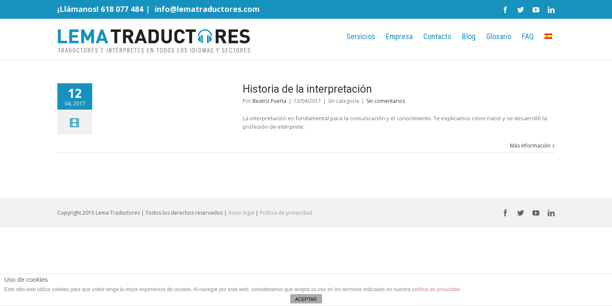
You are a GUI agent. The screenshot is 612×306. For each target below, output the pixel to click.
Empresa (356, 36)
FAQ (519, 36)
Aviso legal (241, 212)
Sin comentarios (385, 101)
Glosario (481, 36)
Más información (530, 145)
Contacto (403, 36)
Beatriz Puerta (269, 101)
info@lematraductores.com (207, 9)
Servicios (309, 36)
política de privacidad (436, 289)
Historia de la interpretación (307, 89)
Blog (443, 36)
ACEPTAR (306, 299)
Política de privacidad (286, 212)
